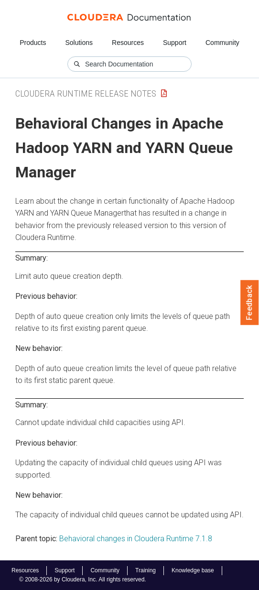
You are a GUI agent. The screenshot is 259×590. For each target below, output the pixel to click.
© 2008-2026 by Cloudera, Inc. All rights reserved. (82, 579)
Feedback (249, 302)
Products (33, 42)
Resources (128, 42)
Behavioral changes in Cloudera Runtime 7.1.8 (135, 538)
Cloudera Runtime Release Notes (85, 93)
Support (174, 42)
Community (222, 42)
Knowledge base (193, 570)
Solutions (79, 42)
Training (145, 570)
